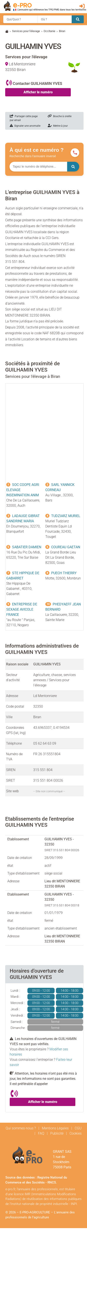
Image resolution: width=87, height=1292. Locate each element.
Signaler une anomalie (25, 125)
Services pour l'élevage (26, 31)
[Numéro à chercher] (38, 166)
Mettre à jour (58, 125)
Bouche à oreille (59, 116)
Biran (62, 31)
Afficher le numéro (38, 92)
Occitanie (49, 31)
